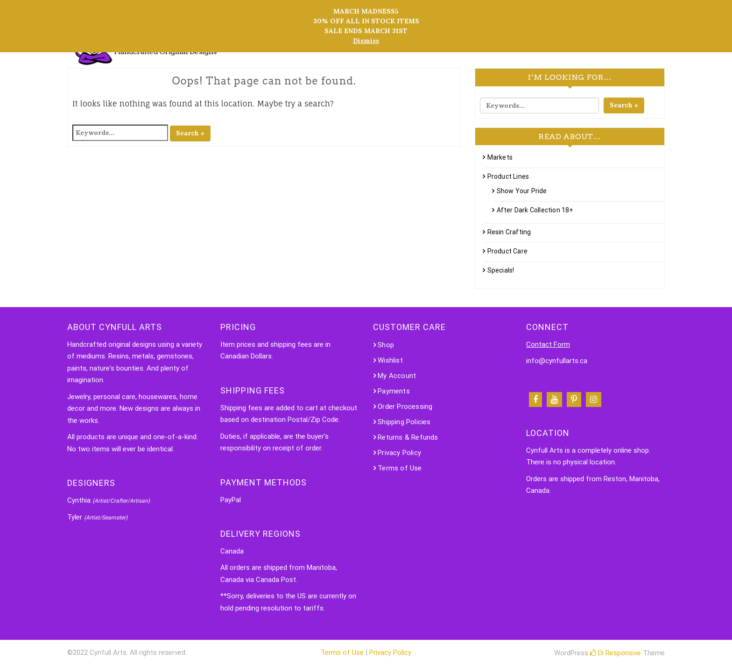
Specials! (500, 270)
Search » (190, 133)
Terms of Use (400, 468)
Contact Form (548, 344)
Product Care (507, 251)
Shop (386, 345)
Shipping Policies (404, 422)
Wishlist (390, 360)
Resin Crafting (509, 232)
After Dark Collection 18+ (535, 210)
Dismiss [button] (366, 40)
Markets (500, 157)
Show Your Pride (522, 191)
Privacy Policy (399, 453)
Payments (394, 391)
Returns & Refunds (408, 437)
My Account (397, 376)
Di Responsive (615, 653)
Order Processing (405, 406)
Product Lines (508, 176)
